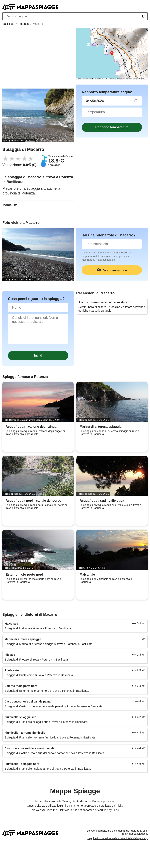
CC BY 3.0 (30, 140)
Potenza (23, 23)
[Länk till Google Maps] (112, 54)
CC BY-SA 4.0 (26, 568)
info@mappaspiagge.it (135, 833)
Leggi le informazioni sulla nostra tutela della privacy (117, 838)
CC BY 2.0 (54, 420)
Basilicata (8, 23)
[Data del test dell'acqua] (112, 101)
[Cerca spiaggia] (143, 17)
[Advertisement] (38, 59)
